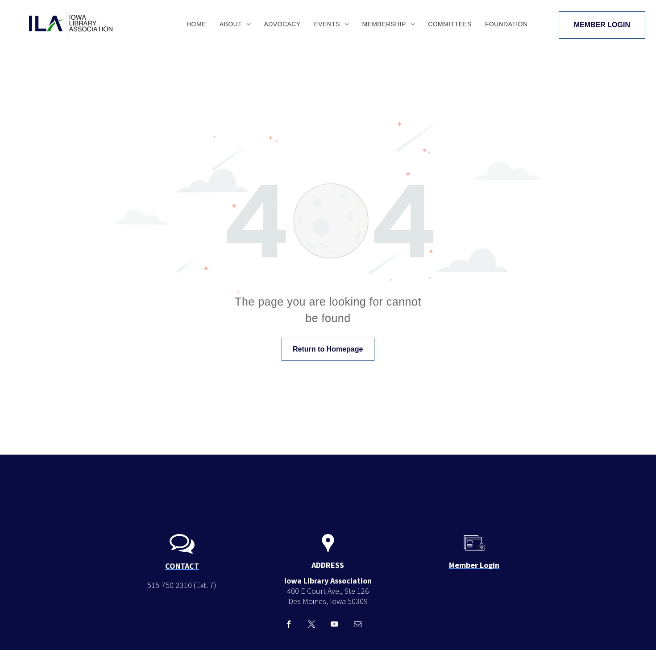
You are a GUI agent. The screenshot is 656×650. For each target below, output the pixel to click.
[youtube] (334, 625)
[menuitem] (196, 24)
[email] (357, 625)
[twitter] (311, 625)
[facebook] (289, 625)
